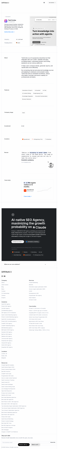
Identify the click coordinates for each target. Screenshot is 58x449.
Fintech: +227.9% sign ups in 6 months (38, 310)
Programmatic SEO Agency (35, 295)
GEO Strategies (5, 429)
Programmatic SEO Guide (7, 375)
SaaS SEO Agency (6, 304)
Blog (3, 286)
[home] (5, 2)
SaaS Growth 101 (5, 382)
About (3, 282)
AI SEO (30, 291)
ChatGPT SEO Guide (6, 373)
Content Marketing (33, 282)
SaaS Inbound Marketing (7, 418)
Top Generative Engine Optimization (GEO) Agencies (14, 406)
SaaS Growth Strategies (7, 384)
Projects (3, 297)
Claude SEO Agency (6, 342)
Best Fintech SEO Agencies (8, 414)
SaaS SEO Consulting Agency (8, 319)
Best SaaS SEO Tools (6, 423)
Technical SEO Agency (7, 338)
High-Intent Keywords (7, 390)
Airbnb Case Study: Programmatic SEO (38, 317)
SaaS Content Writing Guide (8, 386)
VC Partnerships (5, 293)
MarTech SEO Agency (7, 334)
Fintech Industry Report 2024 (8, 369)
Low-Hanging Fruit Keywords (8, 388)
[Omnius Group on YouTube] (4, 276)
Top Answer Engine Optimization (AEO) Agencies (13, 408)
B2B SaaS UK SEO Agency (8, 330)
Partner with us (23, 444)
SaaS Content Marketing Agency (9, 314)
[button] (44, 2)
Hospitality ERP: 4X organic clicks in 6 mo (38, 312)
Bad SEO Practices (6, 371)
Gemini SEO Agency (6, 345)
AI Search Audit (32, 299)
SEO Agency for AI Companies (9, 312)
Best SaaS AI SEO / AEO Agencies (9, 403)
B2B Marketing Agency (7, 327)
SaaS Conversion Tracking (8, 380)
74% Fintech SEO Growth (35, 319)
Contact (3, 291)
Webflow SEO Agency (7, 336)
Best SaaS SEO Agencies (7, 399)
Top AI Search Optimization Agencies (10, 410)
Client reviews (5, 284)
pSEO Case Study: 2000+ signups (37, 327)
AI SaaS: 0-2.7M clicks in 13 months (37, 308)
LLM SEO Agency (6, 308)
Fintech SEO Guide (6, 416)
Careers (3, 295)
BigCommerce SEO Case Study (36, 321)
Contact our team (17, 241)
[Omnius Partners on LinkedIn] (2, 276)
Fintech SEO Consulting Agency (9, 321)
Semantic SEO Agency (7, 332)
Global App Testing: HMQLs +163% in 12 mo (39, 330)
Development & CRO (34, 293)
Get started (51, 2)
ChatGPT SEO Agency (7, 323)
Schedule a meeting (33, 241)
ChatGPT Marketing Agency (8, 325)
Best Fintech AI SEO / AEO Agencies (10, 401)
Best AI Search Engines (7, 427)
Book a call (35, 444)
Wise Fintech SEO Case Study (36, 325)
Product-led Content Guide (8, 393)
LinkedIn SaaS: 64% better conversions (38, 314)
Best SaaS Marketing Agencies (9, 397)
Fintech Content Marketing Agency (10, 317)
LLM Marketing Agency (7, 310)
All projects (7, 16)
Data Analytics (32, 297)
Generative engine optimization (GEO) (38, 286)
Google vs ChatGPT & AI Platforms (10, 431)
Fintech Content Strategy (7, 421)
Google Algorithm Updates (8, 365)
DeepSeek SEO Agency (7, 347)
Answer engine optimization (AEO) (37, 289)
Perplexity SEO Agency (7, 340)
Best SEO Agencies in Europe (8, 425)
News (3, 289)
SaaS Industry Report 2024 (8, 367)
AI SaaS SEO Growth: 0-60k (35, 323)
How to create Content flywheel (9, 378)
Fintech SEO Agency (6, 306)
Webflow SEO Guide (6, 395)
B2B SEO (31, 284)
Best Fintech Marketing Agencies (9, 412)
